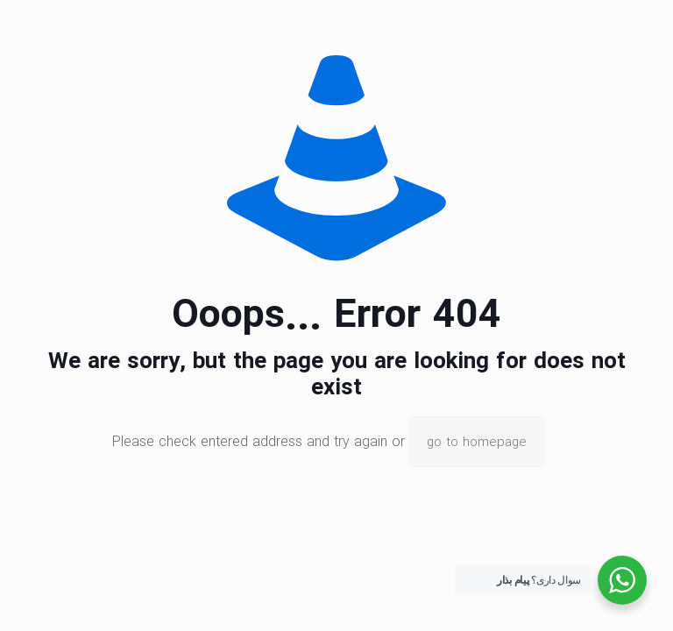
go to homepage (477, 441)
